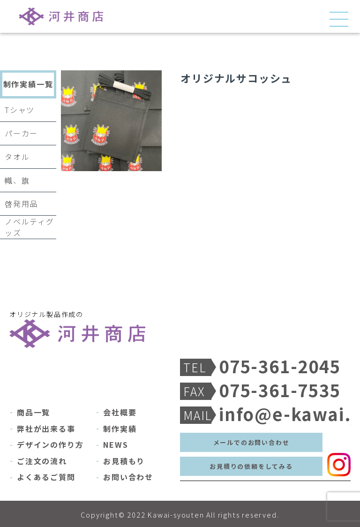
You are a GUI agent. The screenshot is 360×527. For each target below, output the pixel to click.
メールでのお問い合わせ (251, 442)
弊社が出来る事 (46, 428)
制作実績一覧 (28, 84)
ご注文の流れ (42, 461)
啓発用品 (21, 203)
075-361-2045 (270, 366)
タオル (17, 156)
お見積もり (124, 461)
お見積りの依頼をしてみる (251, 466)
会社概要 (119, 412)
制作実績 (119, 428)
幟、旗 (17, 180)
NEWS (115, 444)
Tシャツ (20, 109)
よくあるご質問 (46, 476)
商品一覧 (33, 412)
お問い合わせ (128, 476)
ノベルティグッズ (29, 227)
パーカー (21, 133)
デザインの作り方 (50, 444)
